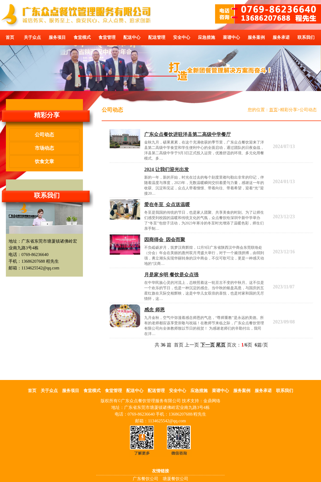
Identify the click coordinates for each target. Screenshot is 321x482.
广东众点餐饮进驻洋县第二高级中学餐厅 (187, 134)
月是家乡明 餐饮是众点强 (171, 274)
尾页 (221, 345)
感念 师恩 (154, 309)
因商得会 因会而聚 (164, 239)
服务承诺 (281, 37)
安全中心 (181, 37)
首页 (10, 37)
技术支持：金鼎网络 (201, 400)
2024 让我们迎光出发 (166, 169)
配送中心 (131, 37)
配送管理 (156, 37)
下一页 (207, 345)
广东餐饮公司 (145, 478)
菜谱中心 (231, 37)
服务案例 (256, 37)
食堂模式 (82, 37)
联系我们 (306, 37)
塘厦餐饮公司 (175, 478)
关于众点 (32, 37)
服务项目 (57, 37)
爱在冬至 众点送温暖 (167, 204)
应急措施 (206, 37)
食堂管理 (107, 37)
